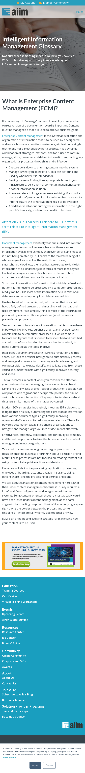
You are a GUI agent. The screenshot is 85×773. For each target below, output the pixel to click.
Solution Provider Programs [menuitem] (23, 706)
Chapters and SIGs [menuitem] (14, 661)
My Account (25, 3)
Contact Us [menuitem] (9, 683)
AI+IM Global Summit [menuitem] (15, 620)
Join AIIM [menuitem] (9, 690)
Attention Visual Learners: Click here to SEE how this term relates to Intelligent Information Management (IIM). (39, 227)
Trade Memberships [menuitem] (15, 711)
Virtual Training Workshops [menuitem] (19, 602)
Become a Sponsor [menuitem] (14, 716)
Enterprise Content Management (22, 136)
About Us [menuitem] (8, 678)
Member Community (54, 2)
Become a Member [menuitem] (14, 700)
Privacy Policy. (9, 757)
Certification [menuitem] (10, 596)
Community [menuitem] (11, 651)
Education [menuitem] (10, 586)
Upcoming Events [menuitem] (13, 614)
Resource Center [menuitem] (13, 632)
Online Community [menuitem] (14, 655)
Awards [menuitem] (7, 667)
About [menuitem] (7, 673)
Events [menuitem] (7, 609)
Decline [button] (49, 765)
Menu (79, 12)
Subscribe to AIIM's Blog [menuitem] (17, 694)
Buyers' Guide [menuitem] (11, 643)
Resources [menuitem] (10, 627)
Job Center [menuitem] (9, 638)
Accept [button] (35, 765)
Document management (17, 243)
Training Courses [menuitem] (13, 590)
